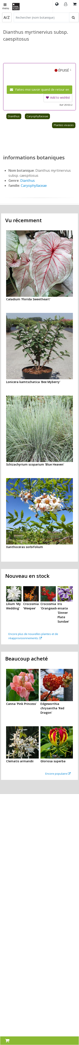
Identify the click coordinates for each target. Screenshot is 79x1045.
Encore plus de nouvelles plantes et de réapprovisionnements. (33, 636)
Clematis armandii (19, 761)
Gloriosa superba (53, 761)
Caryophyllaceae (37, 116)
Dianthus (14, 116)
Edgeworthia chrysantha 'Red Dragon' (52, 708)
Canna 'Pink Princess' (21, 704)
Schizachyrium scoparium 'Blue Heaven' (35, 464)
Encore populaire (58, 773)
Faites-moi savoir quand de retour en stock (39, 90)
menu (5, 6)
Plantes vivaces (64, 125)
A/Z (7, 17)
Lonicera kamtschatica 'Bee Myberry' (33, 382)
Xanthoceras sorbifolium (24, 547)
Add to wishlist (58, 97)
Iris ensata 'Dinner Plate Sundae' (63, 612)
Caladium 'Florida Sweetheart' (28, 299)
